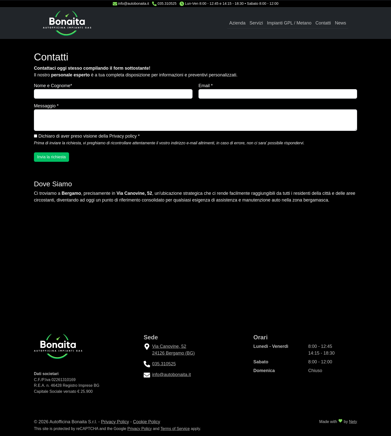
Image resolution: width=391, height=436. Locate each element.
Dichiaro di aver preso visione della (87, 136)
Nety (353, 422)
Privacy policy (123, 136)
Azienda (237, 22)
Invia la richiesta (51, 157)
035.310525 (167, 3)
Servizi (256, 22)
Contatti (323, 22)
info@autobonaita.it (133, 3)
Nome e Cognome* (53, 85)
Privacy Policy (115, 421)
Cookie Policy (146, 421)
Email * (205, 85)
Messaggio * (46, 105)
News (340, 22)
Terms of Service (175, 429)
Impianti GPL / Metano (289, 22)
